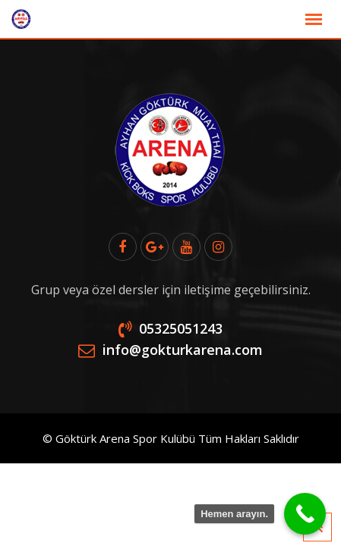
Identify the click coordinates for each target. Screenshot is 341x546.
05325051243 (181, 328)
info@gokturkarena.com (183, 349)
